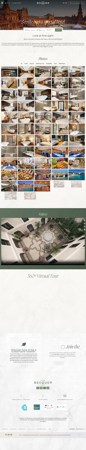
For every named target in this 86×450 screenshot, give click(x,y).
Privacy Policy (22, 429)
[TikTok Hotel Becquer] (48, 388)
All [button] (21, 63)
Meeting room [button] (40, 63)
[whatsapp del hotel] (84, 226)
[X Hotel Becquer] (44, 388)
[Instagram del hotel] (84, 223)
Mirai (84, 429)
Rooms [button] (32, 63)
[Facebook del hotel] (84, 220)
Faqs (49, 429)
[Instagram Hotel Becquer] (37, 388)
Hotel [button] (26, 63)
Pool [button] (55, 63)
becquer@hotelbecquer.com (65, 399)
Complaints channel (41, 429)
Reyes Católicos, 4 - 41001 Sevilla (21, 399)
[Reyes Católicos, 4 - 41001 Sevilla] (21, 396)
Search (58, 30)
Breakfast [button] (49, 63)
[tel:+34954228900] (16, 3)
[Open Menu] (2, 3)
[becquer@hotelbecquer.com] (65, 396)
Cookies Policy (13, 429)
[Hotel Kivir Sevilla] (8, 435)
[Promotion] (51, 30)
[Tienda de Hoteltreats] (84, 229)
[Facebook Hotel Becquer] (41, 388)
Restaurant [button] (62, 63)
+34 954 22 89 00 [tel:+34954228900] (43, 399)
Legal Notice (5, 429)
